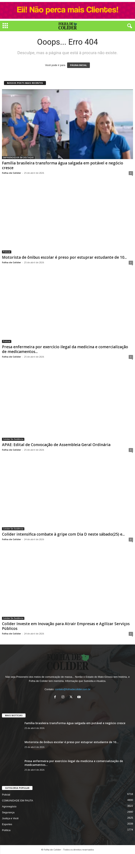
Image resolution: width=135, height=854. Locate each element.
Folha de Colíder (11, 172)
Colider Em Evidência (13, 439)
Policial (6, 251)
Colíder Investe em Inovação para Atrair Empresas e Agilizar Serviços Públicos (66, 626)
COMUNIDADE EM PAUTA (17, 800)
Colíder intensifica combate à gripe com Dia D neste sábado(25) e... (63, 534)
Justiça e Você (10, 818)
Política (6, 830)
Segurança (8, 812)
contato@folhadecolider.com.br (72, 689)
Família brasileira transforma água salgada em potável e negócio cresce (62, 165)
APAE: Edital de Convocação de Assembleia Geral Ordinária (56, 444)
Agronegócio (9, 806)
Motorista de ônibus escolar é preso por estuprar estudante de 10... (64, 257)
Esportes (7, 824)
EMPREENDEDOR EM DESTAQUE (18, 157)
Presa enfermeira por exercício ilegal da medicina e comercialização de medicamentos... (65, 349)
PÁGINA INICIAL (78, 65)
